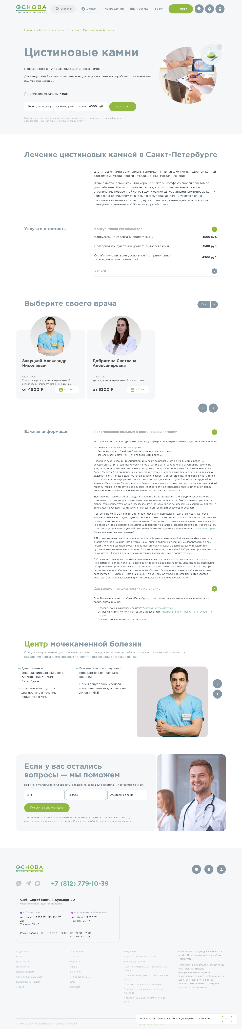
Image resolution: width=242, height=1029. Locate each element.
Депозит (75, 987)
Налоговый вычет (134, 962)
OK (227, 1019)
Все (203, 304)
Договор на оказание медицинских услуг (145, 1000)
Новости (75, 962)
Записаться (122, 107)
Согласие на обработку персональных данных (147, 977)
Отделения (22, 952)
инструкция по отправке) (159, 608)
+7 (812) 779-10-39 (80, 884)
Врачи (159, 9)
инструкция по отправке (176, 612)
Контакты (76, 957)
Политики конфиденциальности (70, 818)
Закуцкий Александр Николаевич (44, 363)
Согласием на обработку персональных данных (102, 821)
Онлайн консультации (29, 977)
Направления (114, 9)
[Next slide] (213, 408)
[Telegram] (28, 884)
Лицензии (130, 952)
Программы (23, 967)
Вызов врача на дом (28, 982)
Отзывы (74, 967)
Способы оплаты (80, 977)
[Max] (37, 884)
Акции (20, 987)
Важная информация (46, 432)
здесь (192, 553)
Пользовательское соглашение (143, 984)
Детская (88, 9)
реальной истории (203, 529)
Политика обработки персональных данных (146, 969)
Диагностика (139, 9)
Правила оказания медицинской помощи (143, 991)
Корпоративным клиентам (140, 957)
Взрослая (63, 9)
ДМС (72, 982)
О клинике (76, 952)
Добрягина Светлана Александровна (114, 363)
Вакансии (76, 972)
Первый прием (25, 972)
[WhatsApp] (19, 884)
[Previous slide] (202, 408)
